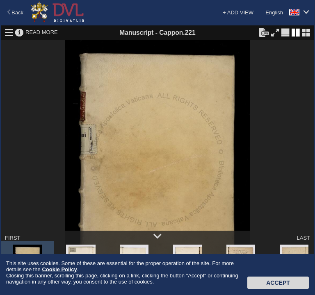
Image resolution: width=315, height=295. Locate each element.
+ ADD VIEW (238, 12)
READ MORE (41, 32)
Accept (278, 282)
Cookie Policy (59, 269)
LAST (303, 238)
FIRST (13, 238)
